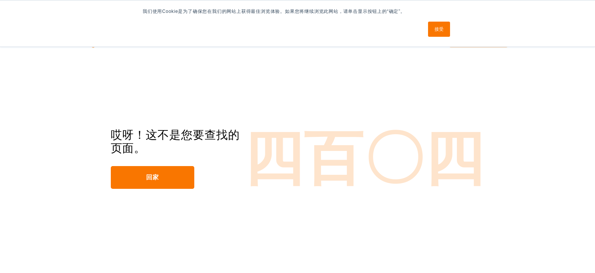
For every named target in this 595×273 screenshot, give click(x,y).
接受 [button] (439, 29)
